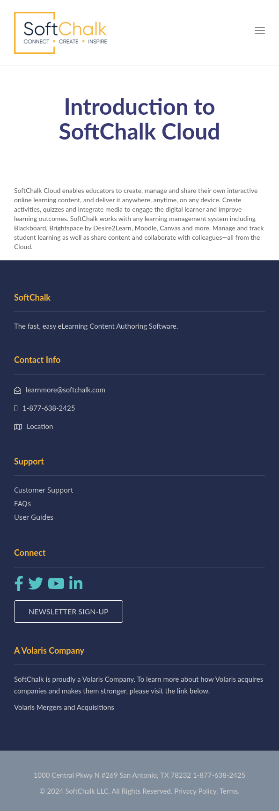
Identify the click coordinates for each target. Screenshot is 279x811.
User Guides (33, 517)
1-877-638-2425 (219, 775)
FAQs (22, 503)
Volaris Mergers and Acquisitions (64, 707)
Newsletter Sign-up (69, 611)
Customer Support (43, 489)
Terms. (230, 791)
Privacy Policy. (196, 791)
